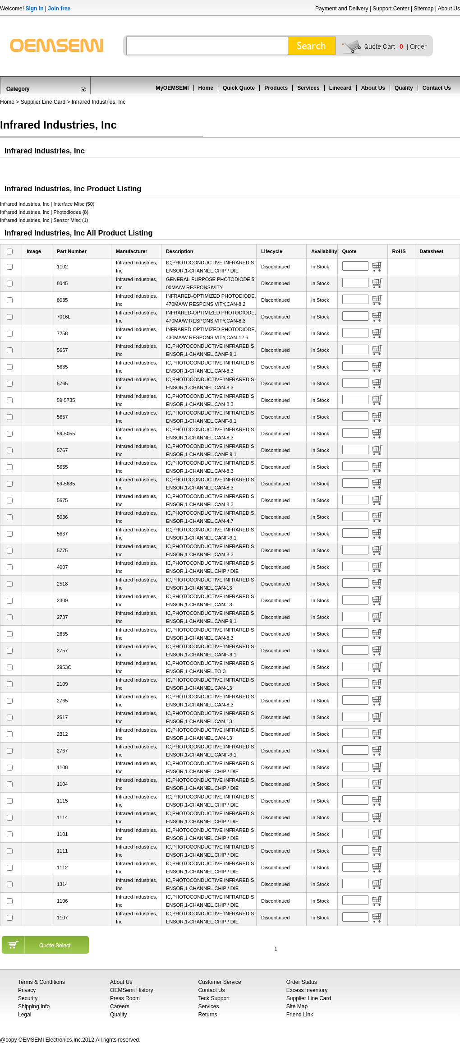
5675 (62, 500)
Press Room (125, 998)
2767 (62, 750)
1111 (62, 851)
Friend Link (299, 1014)
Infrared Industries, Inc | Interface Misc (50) (47, 204)
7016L (64, 316)
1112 (62, 867)
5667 (62, 350)
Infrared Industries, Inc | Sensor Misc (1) (44, 220)
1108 (62, 767)
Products (276, 88)
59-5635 (66, 483)
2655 (62, 634)
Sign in (34, 8)
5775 (62, 550)
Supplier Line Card (43, 102)
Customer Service (219, 982)
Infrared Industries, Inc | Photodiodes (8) (44, 212)
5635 (62, 366)
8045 (62, 283)
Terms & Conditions (41, 982)
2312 (62, 734)
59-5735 (66, 400)
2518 (62, 583)
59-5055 (66, 433)
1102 (62, 266)
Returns (207, 1014)
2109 (62, 684)
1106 (62, 901)
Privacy (27, 990)
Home (205, 88)
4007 (62, 567)
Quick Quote (239, 88)
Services (308, 88)
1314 (62, 884)
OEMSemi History (131, 990)
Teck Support (214, 998)
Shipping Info (34, 1006)
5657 (62, 417)
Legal (24, 1014)
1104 (62, 784)
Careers (119, 1006)
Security (27, 998)
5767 (62, 450)
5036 (62, 517)
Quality (404, 88)
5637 (62, 533)
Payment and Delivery (341, 8)
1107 (62, 917)
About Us (449, 8)
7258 (62, 333)
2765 (62, 700)
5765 (62, 383)
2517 (62, 717)
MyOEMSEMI (172, 88)
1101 (62, 834)
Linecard (340, 88)
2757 (62, 650)
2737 (62, 617)
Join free (59, 8)
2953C (64, 667)
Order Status (301, 982)
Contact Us (437, 88)
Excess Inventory (306, 990)
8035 (62, 300)
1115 (62, 800)
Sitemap (423, 8)
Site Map (297, 1006)
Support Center (391, 8)
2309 (62, 600)
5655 (62, 467)
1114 (62, 817)
